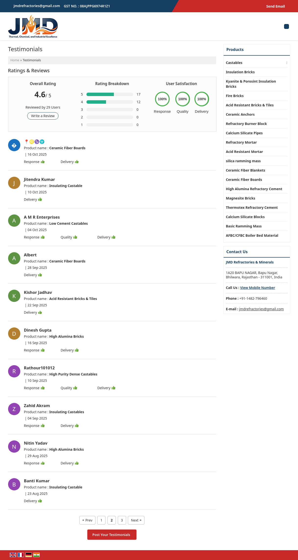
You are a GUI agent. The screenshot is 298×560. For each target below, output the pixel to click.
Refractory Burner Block (246, 123)
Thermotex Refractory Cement (252, 207)
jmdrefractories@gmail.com (37, 5)
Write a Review (43, 115)
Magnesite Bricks (240, 198)
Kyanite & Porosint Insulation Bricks (251, 84)
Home (15, 60)
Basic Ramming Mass (244, 226)
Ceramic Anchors (240, 114)
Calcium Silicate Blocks (245, 216)
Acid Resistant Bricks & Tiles (250, 105)
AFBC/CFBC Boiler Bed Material (252, 235)
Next (136, 520)
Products (235, 49)
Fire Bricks (235, 95)
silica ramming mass (243, 161)
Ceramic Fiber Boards (244, 179)
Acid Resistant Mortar (244, 151)
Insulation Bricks (240, 72)
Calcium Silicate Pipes (244, 133)
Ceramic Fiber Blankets (245, 170)
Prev (88, 520)
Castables (234, 62)
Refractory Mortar (241, 142)
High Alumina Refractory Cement (254, 189)
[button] (257, 287)
